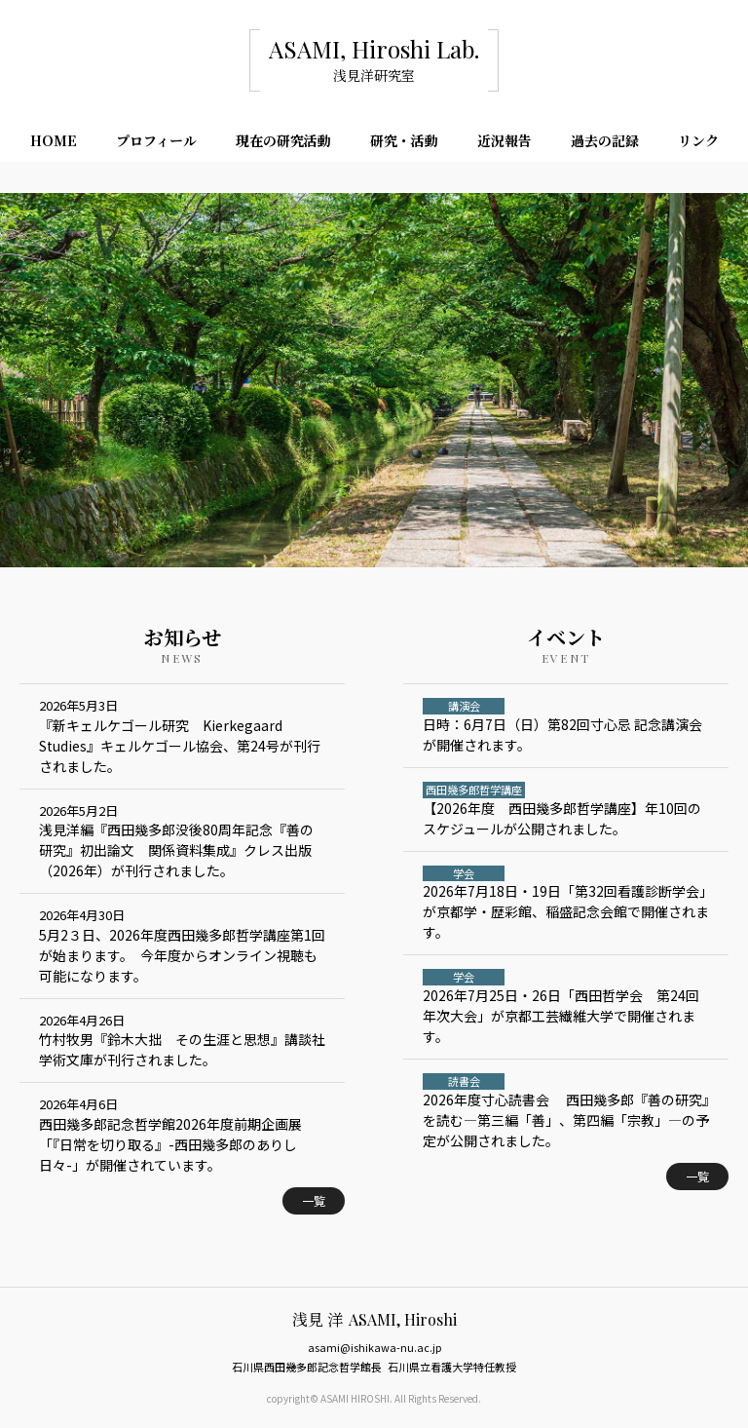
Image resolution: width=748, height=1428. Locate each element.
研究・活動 (404, 140)
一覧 (313, 1200)
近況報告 (504, 140)
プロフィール (156, 140)
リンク (698, 140)
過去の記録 (605, 140)
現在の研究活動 (283, 140)
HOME (53, 140)
